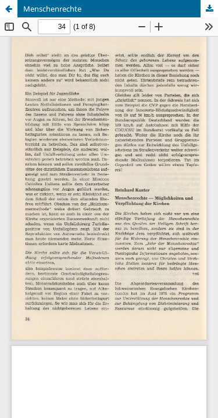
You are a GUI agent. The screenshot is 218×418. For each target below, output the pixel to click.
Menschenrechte (52, 8)
